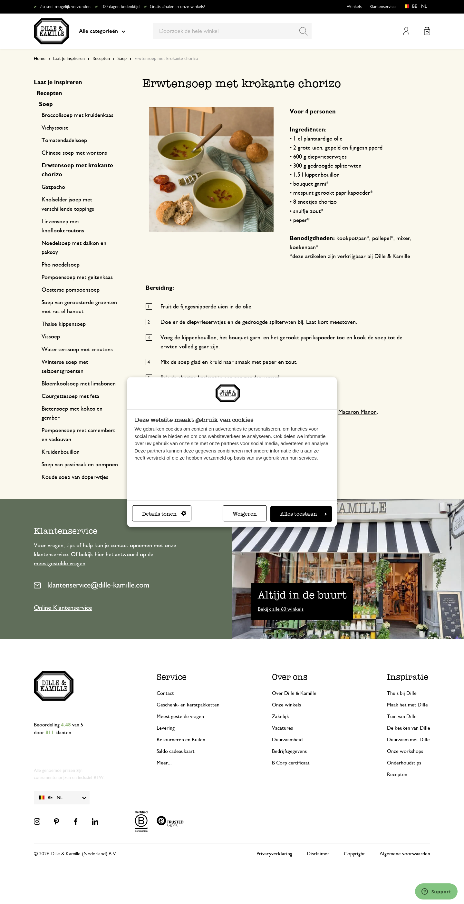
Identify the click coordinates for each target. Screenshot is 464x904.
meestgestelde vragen (59, 564)
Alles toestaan (303, 514)
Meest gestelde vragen (180, 716)
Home (39, 58)
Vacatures (282, 728)
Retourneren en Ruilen (181, 739)
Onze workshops (405, 751)
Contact (165, 693)
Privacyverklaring (274, 853)
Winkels (354, 7)
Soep (122, 58)
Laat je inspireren (69, 58)
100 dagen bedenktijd (120, 7)
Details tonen (164, 514)
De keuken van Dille (408, 728)
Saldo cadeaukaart (176, 751)
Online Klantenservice (63, 608)
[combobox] (232, 31)
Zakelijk (280, 716)
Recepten (101, 58)
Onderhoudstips (404, 762)
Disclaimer (318, 853)
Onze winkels (286, 704)
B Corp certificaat (291, 762)
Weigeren (245, 514)
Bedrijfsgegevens (289, 751)
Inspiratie (407, 677)
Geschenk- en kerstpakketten (188, 704)
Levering (166, 728)
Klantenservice (383, 7)
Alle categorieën (102, 31)
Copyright (354, 853)
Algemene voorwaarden (405, 853)
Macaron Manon (357, 412)
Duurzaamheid (287, 739)
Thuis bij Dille (402, 693)
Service (172, 677)
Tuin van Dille (402, 716)
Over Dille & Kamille (294, 693)
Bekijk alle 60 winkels (281, 609)
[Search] (303, 31)
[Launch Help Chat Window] (436, 891)
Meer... (164, 762)
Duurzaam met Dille (408, 739)
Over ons (289, 677)
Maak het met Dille (407, 704)
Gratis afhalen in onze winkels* (177, 7)
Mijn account (406, 31)
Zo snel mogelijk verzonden (65, 7)
